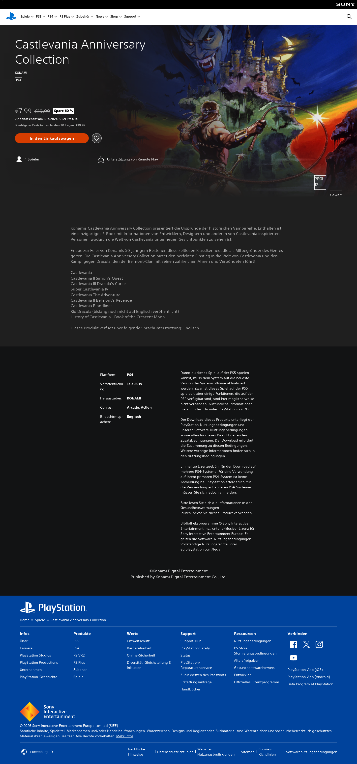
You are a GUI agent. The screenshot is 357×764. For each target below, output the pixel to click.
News (100, 17)
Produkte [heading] (82, 633)
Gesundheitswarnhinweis (254, 667)
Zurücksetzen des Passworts (203, 675)
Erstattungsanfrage (196, 682)
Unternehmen (31, 669)
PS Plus (65, 17)
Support (130, 17)
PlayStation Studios (35, 655)
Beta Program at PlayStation (310, 684)
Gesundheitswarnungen (199, 507)
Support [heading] (188, 633)
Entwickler (242, 675)
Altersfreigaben (246, 660)
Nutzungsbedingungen (252, 641)
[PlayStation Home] (11, 17)
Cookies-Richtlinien (267, 752)
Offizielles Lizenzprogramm (256, 682)
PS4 (50, 17)
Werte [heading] (132, 633)
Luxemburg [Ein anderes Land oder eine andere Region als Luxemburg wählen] (37, 752)
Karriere (26, 648)
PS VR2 (79, 655)
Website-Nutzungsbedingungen (216, 752)
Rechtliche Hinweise (136, 752)
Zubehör (82, 17)
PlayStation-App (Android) (309, 677)
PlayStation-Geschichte (38, 677)
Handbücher (190, 689)
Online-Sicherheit (141, 655)
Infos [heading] (25, 633)
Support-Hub (191, 641)
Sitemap (248, 752)
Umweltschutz (138, 641)
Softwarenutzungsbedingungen (311, 752)
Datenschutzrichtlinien (175, 752)
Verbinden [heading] (297, 633)
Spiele (25, 17)
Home (25, 620)
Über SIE (26, 641)
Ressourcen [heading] (245, 633)
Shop (114, 17)
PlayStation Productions (39, 662)
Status (185, 655)
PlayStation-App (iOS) (305, 669)
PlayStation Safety (195, 648)
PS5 (38, 17)
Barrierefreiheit (139, 648)
